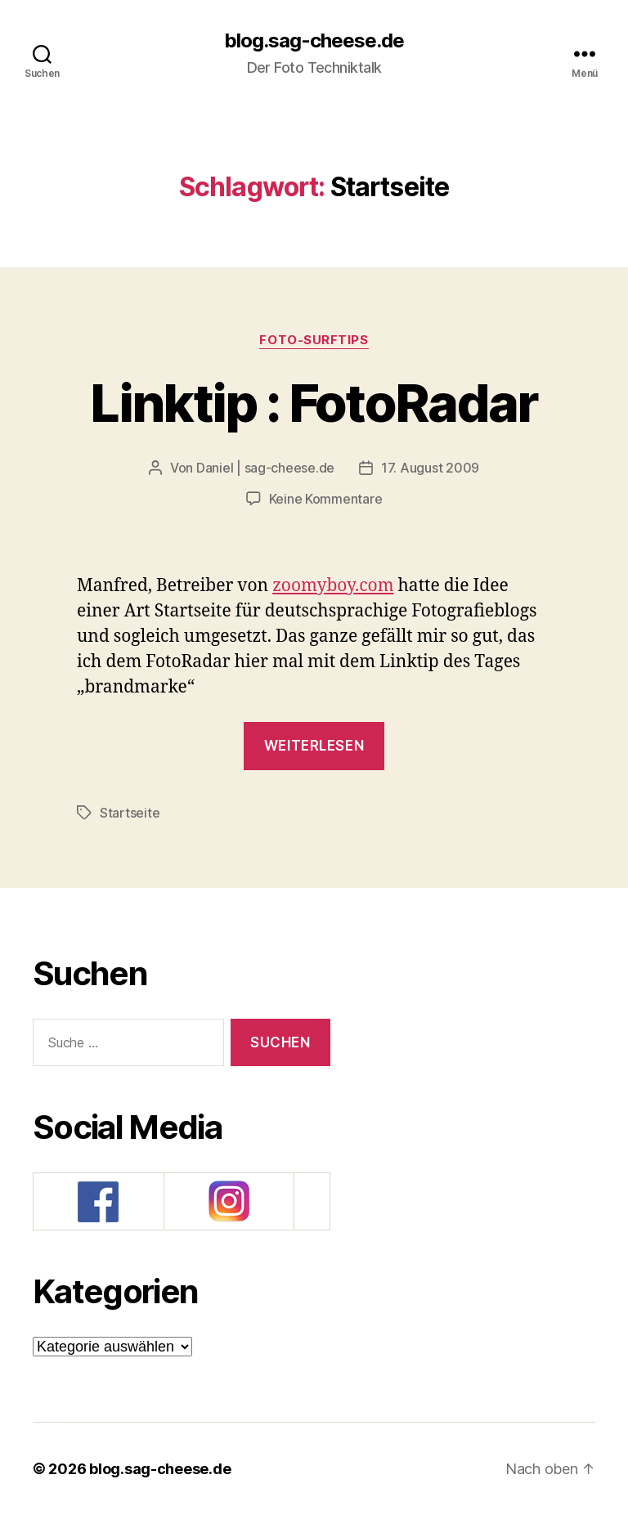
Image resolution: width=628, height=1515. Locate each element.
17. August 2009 (430, 467)
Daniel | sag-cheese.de (265, 467)
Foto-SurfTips (313, 340)
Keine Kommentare (326, 499)
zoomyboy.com (332, 586)
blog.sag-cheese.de (314, 41)
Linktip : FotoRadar (313, 402)
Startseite (129, 813)
